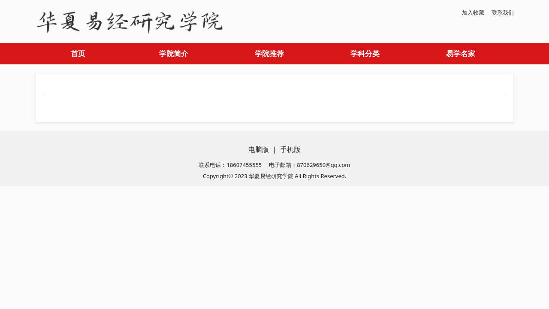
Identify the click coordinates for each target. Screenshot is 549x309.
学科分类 (365, 53)
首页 (78, 53)
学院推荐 (269, 53)
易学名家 (460, 53)
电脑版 (258, 149)
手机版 (290, 149)
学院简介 (173, 53)
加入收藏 (473, 12)
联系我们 (503, 12)
